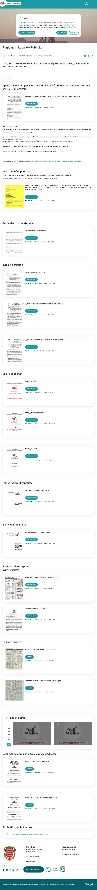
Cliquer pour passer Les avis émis (6, 723)
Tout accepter (62, 32)
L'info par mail (35, 869)
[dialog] (48, 25)
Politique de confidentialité (20, 884)
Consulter (29, 656)
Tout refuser (73, 32)
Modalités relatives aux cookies (36, 884)
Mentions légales (7, 884)
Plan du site (53, 884)
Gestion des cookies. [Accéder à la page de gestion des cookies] (69, 27)
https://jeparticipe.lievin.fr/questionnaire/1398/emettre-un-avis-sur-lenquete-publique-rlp (54, 161)
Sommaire (48, 78)
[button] (85, 56)
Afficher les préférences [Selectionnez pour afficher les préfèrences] (27, 32)
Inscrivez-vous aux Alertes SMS (65, 884)
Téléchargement (31, 103)
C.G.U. (47, 884)
